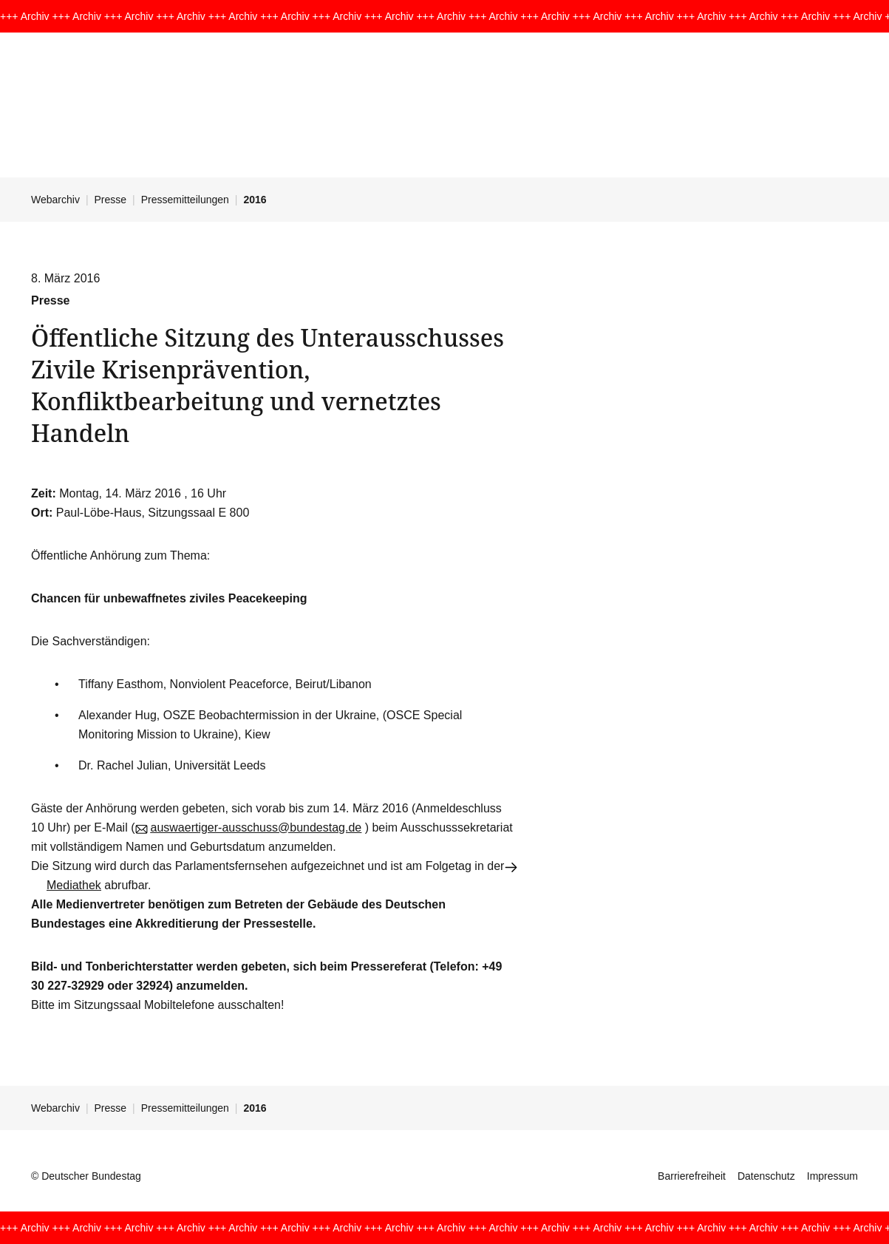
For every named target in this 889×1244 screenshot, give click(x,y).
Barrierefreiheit (692, 1176)
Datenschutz (766, 1176)
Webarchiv (55, 199)
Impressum (832, 1176)
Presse (111, 199)
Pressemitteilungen (185, 199)
